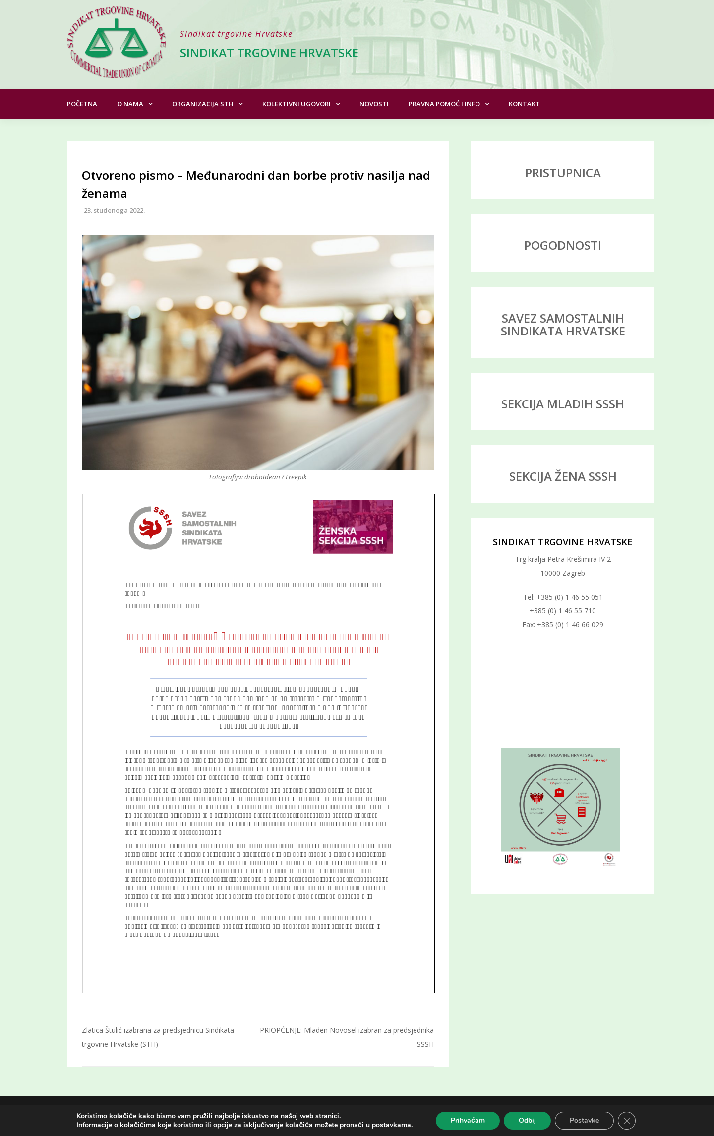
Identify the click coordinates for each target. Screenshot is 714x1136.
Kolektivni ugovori (296, 103)
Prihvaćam (468, 1120)
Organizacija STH (203, 103)
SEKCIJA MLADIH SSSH (562, 404)
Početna (82, 103)
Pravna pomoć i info (444, 103)
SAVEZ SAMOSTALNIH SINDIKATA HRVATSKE (563, 324)
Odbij (527, 1120)
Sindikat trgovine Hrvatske (269, 52)
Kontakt (524, 103)
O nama (130, 103)
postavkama (391, 1125)
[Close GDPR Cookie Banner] (627, 1121)
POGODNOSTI (562, 245)
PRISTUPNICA (563, 172)
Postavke (584, 1120)
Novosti (374, 103)
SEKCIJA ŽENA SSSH (563, 476)
